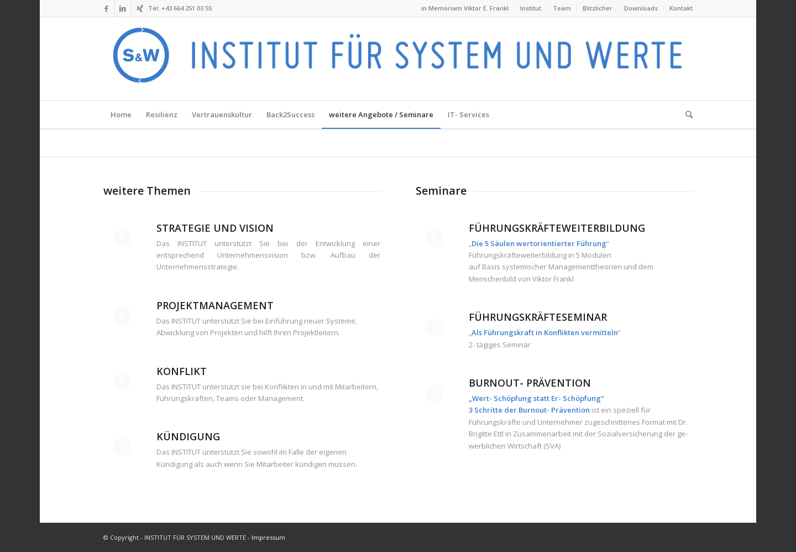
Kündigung (188, 436)
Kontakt (681, 8)
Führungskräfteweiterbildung (557, 228)
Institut (530, 8)
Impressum (268, 537)
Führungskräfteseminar (538, 317)
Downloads (641, 8)
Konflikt (181, 371)
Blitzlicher (597, 8)
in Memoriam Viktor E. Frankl (465, 8)
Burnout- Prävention (530, 382)
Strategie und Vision (215, 228)
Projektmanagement (215, 305)
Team (562, 8)
